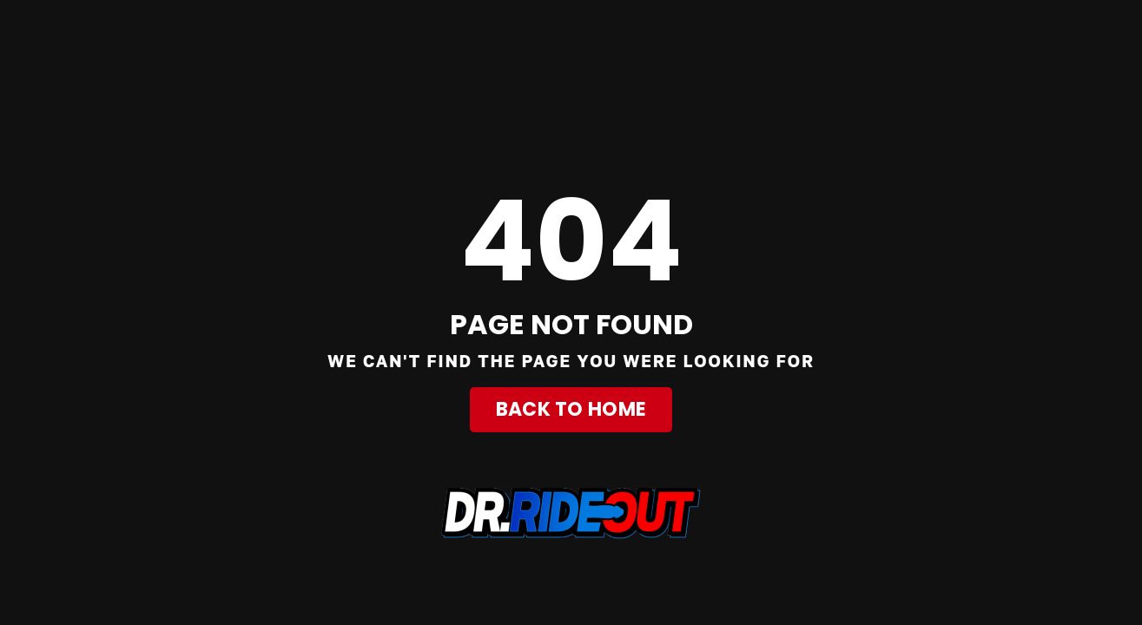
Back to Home (571, 409)
